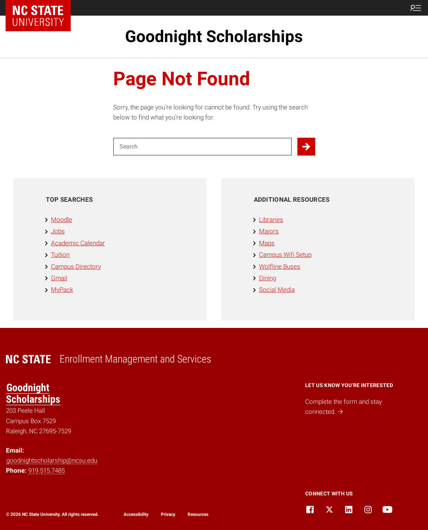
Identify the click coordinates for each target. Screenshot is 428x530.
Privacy (168, 514)
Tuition (60, 254)
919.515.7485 (46, 470)
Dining (267, 278)
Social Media (277, 289)
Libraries (271, 219)
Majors (269, 231)
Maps (267, 243)
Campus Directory (76, 266)
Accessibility (136, 514)
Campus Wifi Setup (285, 254)
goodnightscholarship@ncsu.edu (51, 460)
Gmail (59, 278)
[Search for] (202, 147)
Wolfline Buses (279, 266)
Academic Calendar (78, 243)
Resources (198, 514)
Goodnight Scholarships (214, 36)
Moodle (61, 219)
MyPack (62, 289)
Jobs (58, 231)
